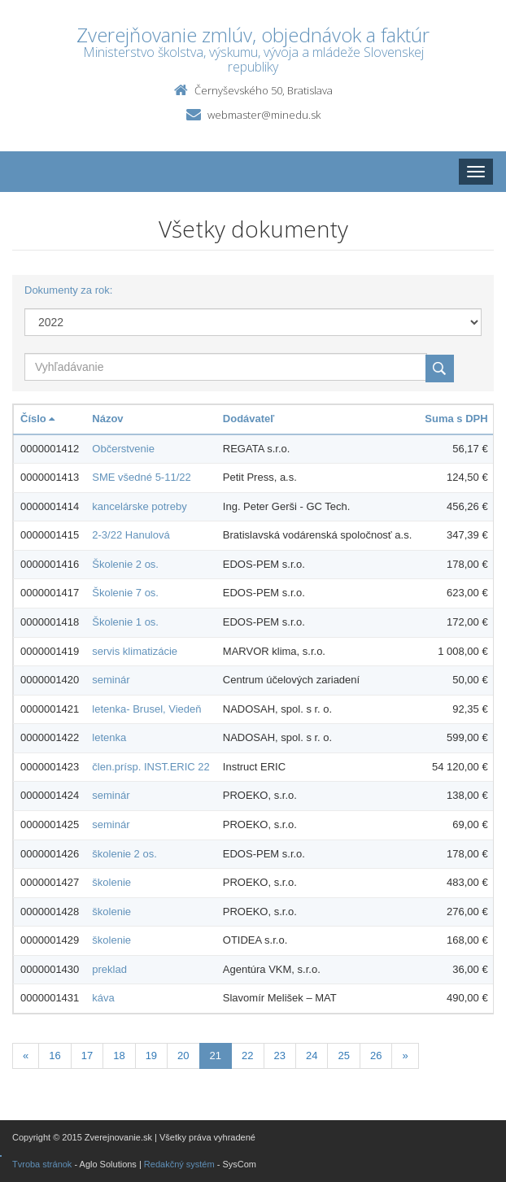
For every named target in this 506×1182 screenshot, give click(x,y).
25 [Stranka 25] (343, 1055)
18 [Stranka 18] (118, 1055)
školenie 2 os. (124, 854)
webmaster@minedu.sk (264, 114)
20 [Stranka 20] (183, 1055)
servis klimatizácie (134, 651)
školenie (111, 882)
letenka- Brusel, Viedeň (146, 709)
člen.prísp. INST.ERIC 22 (151, 767)
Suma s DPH (456, 418)
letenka (109, 737)
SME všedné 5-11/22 (141, 477)
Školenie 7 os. (125, 593)
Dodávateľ (249, 418)
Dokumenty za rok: (68, 290)
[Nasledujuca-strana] (404, 1056)
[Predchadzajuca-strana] (25, 1056)
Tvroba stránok (42, 1164)
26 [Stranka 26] (376, 1055)
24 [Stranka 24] (311, 1055)
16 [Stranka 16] (54, 1055)
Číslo (37, 418)
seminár (110, 680)
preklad (109, 969)
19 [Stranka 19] (151, 1055)
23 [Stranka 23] (280, 1055)
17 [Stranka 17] (87, 1055)
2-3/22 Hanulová (130, 535)
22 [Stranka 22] (247, 1055)
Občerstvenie (123, 449)
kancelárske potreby (139, 506)
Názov (107, 418)
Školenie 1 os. (125, 622)
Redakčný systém (179, 1164)
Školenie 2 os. (125, 564)
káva (103, 998)
